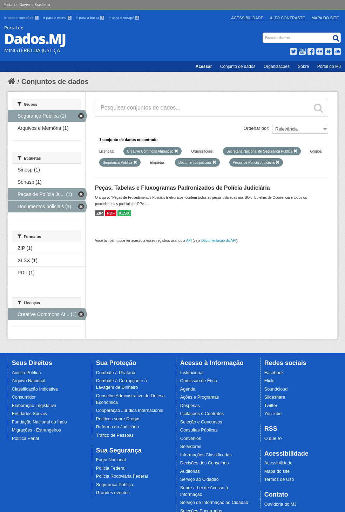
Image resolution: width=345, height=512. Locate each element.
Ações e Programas (199, 397)
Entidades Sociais (29, 413)
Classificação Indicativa (35, 389)
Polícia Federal (111, 468)
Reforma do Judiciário (117, 427)
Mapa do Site (325, 18)
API (189, 241)
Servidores (190, 446)
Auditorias (190, 471)
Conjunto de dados (238, 66)
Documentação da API (218, 241)
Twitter (270, 405)
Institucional (192, 372)
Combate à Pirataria (115, 372)
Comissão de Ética (198, 380)
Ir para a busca (91, 17)
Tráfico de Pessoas (115, 435)
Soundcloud (276, 389)
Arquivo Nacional (28, 380)
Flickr (269, 380)
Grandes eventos (113, 492)
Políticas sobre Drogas (118, 418)
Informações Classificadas (206, 455)
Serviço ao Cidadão (199, 479)
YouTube (273, 413)
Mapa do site (277, 471)
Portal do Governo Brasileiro (27, 4)
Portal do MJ (329, 66)
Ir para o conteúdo (22, 17)
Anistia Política (26, 372)
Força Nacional (111, 459)
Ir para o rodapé (124, 17)
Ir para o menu (58, 17)
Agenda (187, 389)
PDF (111, 213)
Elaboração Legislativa (34, 405)
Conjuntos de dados (55, 81)
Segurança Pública (114, 484)
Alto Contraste (287, 18)
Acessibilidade (247, 18)
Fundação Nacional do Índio (39, 422)
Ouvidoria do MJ (280, 504)
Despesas (190, 405)
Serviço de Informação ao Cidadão (214, 502)
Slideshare (274, 397)
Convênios (190, 438)
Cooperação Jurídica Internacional (129, 410)
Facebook (274, 372)
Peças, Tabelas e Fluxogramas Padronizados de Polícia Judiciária (182, 188)
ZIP (99, 213)
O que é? (273, 438)
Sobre (303, 66)
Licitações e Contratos (202, 413)
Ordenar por (256, 128)
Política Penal (25, 438)
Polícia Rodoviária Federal (122, 476)
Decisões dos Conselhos (204, 463)
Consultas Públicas (199, 430)
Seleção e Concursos (201, 422)
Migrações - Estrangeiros (36, 430)
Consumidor (24, 397)
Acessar (204, 66)
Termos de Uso (279, 479)
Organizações (277, 66)
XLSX (124, 213)
